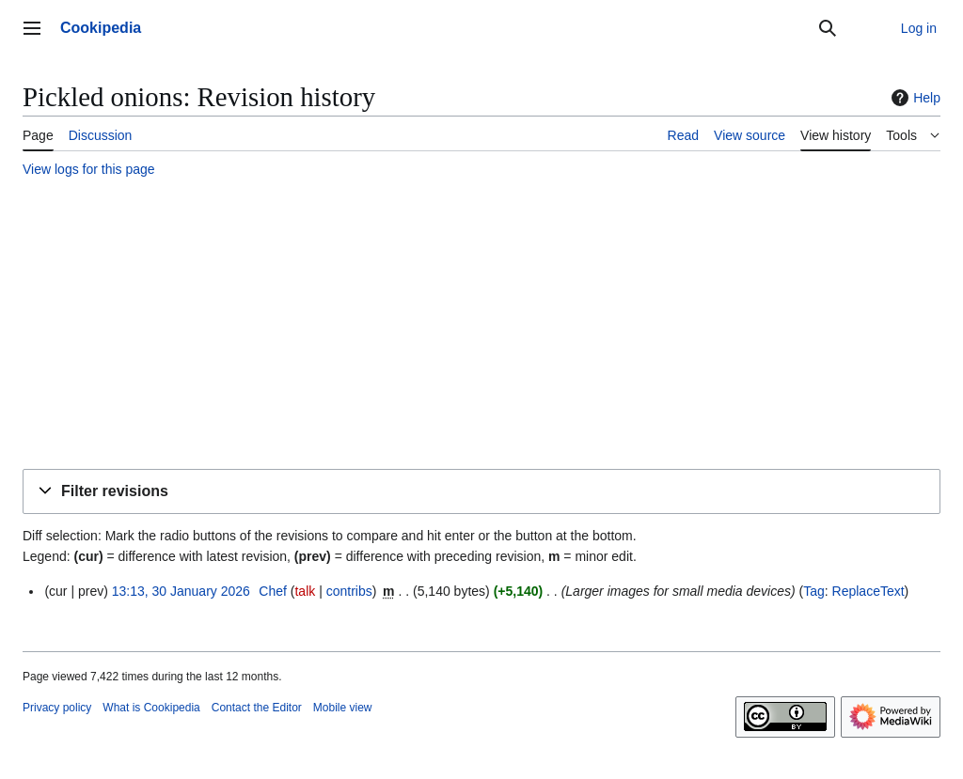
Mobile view (342, 707)
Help (913, 97)
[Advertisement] (481, 326)
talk (304, 591)
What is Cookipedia (151, 707)
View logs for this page (89, 169)
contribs (349, 591)
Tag (814, 591)
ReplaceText (868, 591)
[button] (481, 492)
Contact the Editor (257, 707)
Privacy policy (57, 707)
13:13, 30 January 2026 (181, 591)
